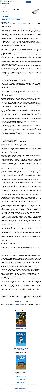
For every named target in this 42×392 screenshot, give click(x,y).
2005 (18, 301)
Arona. (6, 16)
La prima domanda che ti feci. (11, 19)
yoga (28, 102)
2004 (15, 301)
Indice (2, 14)
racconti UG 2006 (13, 5)
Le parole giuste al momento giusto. (12, 18)
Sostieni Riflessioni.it (21, 382)
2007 (29, 301)
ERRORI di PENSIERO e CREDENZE (21, 348)
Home (1, 5)
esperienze (6, 5)
